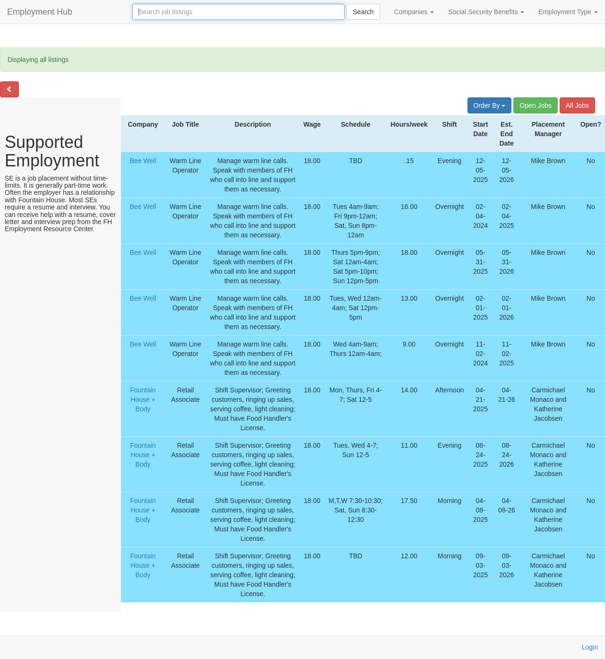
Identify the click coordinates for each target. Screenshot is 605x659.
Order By (490, 105)
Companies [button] (414, 12)
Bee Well (143, 161)
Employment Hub (39, 12)
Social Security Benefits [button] (486, 12)
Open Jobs (535, 105)
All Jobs (577, 105)
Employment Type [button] (568, 12)
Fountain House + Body (143, 399)
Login (590, 647)
